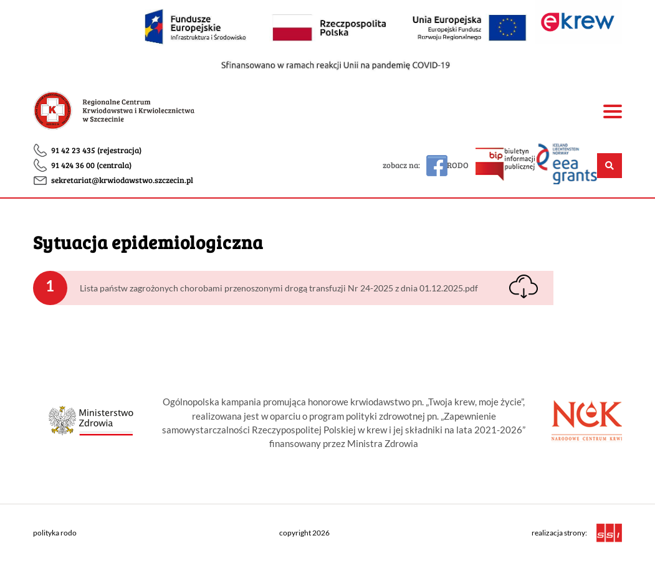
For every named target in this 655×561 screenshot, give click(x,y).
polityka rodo (55, 532)
